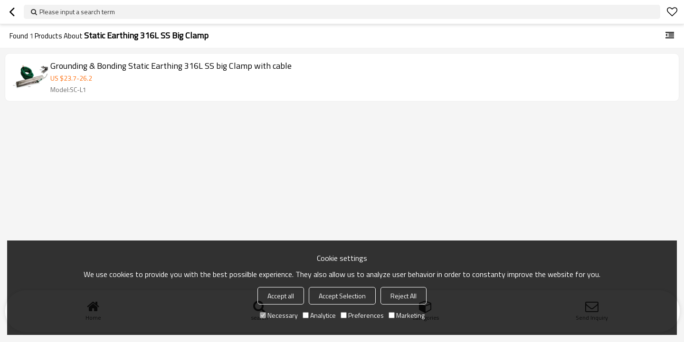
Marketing (407, 315)
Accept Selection (342, 296)
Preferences (362, 315)
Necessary (279, 315)
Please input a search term (77, 12)
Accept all (280, 296)
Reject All (403, 296)
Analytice (319, 315)
